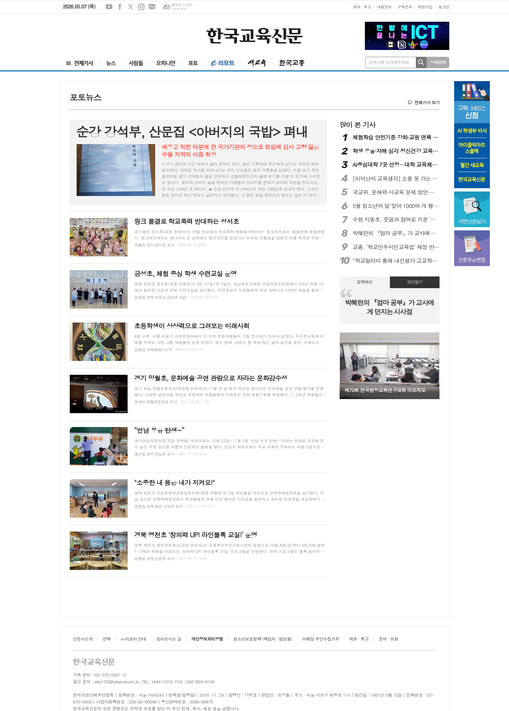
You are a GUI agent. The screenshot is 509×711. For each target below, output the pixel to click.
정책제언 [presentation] (365, 282)
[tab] (365, 282)
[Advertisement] (102, 31)
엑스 (130, 7)
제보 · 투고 (362, 6)
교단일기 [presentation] (415, 282)
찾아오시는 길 (168, 639)
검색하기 (421, 62)
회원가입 (425, 6)
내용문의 (384, 6)
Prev (347, 365)
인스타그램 (141, 7)
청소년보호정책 (262, 639)
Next (431, 365)
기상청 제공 (178, 9)
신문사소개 (83, 639)
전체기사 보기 (427, 102)
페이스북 (120, 7)
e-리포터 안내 (133, 639)
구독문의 (404, 6)
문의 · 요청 (388, 639)
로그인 (443, 6)
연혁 (106, 639)
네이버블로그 (152, 7)
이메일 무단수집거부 (320, 639)
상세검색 (438, 62)
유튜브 (109, 7)
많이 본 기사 (357, 124)
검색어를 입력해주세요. (389, 62)
